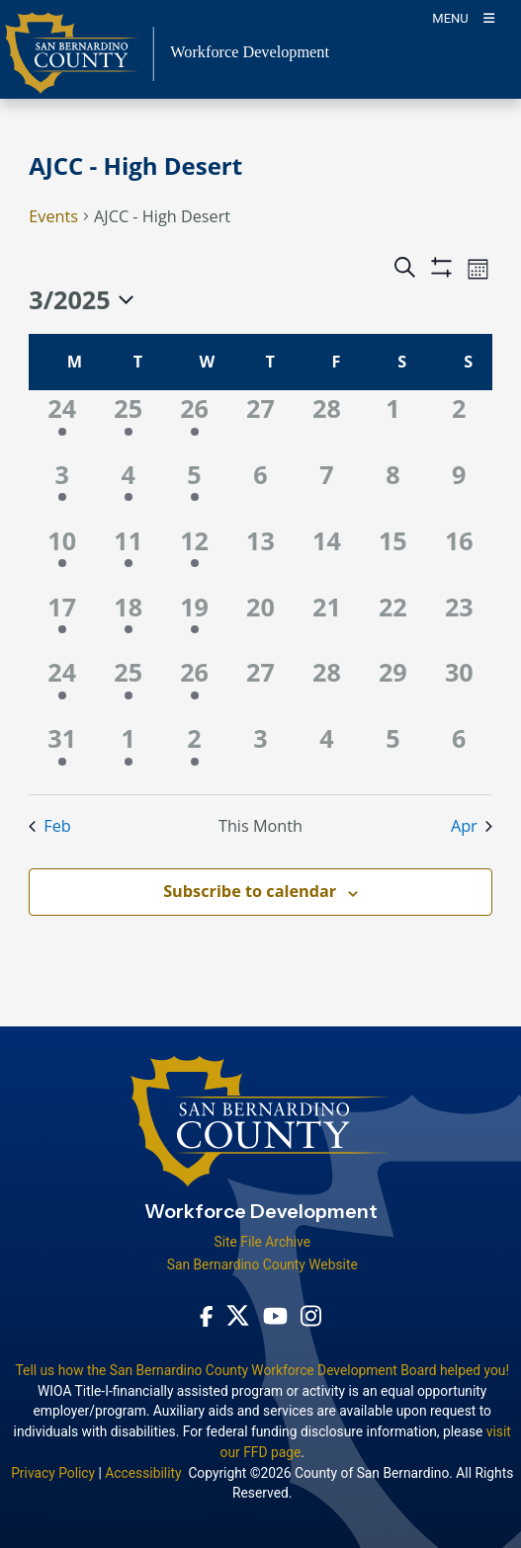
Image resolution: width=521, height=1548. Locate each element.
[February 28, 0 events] (327, 423)
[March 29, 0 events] (393, 687)
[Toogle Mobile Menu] (463, 17)
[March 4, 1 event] (128, 489)
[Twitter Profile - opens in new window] (237, 1315)
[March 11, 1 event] (128, 556)
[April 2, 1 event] (194, 753)
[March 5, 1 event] (194, 489)
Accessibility (143, 1473)
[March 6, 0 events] (260, 489)
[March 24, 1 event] (62, 687)
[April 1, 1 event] (128, 753)
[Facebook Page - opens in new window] (207, 1315)
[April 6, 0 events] (459, 753)
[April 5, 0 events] (393, 753)
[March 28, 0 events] (327, 687)
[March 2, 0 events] (459, 423)
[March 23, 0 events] (459, 622)
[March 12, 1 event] (194, 556)
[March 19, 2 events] (194, 622)
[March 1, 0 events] (393, 423)
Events (53, 216)
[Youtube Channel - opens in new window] (275, 1315)
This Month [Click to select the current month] (260, 826)
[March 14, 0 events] (327, 556)
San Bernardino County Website (262, 1264)
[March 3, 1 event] (62, 489)
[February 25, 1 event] (128, 423)
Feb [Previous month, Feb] (49, 826)
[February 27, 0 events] (260, 423)
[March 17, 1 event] (62, 622)
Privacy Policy (53, 1473)
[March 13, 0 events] (260, 556)
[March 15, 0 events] (393, 556)
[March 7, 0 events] (327, 489)
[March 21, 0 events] (327, 622)
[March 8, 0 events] (393, 489)
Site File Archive (262, 1242)
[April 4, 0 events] (327, 753)
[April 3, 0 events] (260, 753)
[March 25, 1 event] (128, 687)
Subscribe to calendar (249, 891)
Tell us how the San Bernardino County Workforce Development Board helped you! (262, 1370)
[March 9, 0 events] (459, 489)
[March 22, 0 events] (393, 622)
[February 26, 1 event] (194, 423)
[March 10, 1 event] (62, 556)
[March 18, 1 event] (128, 622)
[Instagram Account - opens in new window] (311, 1316)
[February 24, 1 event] (62, 423)
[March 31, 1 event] (62, 753)
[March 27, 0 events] (260, 687)
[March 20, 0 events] (260, 622)
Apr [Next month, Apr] (471, 826)
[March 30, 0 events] (459, 687)
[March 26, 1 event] (194, 687)
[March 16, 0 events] (459, 556)
